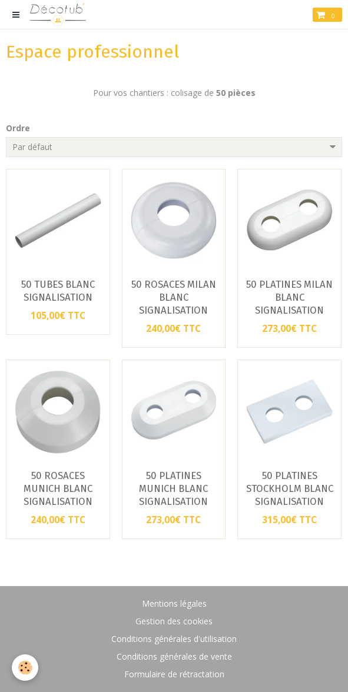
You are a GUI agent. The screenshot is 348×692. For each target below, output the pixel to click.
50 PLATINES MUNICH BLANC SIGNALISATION (173, 488)
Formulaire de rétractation (174, 674)
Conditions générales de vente (174, 656)
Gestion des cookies (174, 621)
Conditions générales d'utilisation (174, 638)
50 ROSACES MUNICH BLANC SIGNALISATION (58, 488)
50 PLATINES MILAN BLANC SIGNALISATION (289, 297)
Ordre (18, 128)
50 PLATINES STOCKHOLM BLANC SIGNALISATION (289, 488)
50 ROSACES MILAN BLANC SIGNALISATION (173, 297)
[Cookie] (25, 667)
